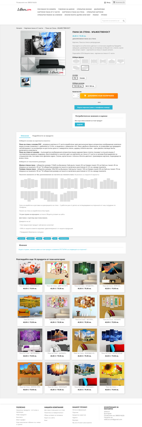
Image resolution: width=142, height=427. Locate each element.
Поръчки (75, 412)
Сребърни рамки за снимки (49, 15)
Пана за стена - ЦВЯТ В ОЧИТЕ (57, 286)
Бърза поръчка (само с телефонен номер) (93, 107)
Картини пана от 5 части (48, 12)
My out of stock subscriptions (82, 423)
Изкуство (47, 238)
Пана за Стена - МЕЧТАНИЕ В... (29, 353)
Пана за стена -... (112, 387)
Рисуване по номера (46, 9)
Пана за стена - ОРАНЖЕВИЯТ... (30, 286)
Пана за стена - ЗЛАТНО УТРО (30, 387)
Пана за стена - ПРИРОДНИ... (85, 387)
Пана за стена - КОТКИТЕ (112, 319)
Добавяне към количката (99, 95)
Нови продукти (21, 415)
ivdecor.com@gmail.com (113, 419)
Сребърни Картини (95, 12)
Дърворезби (99, 9)
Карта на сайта (49, 418)
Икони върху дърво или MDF (77, 15)
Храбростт (31, 238)
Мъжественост (64, 238)
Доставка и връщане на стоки (54, 410)
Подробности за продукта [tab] (42, 136)
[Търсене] (113, 21)
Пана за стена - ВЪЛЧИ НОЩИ (111, 353)
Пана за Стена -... (30, 319)
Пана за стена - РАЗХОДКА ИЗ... (84, 353)
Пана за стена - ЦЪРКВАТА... (57, 353)
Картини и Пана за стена (73, 12)
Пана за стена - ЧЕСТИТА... (84, 319)
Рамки (96, 15)
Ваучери (75, 420)
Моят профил (20, 420)
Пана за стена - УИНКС (57, 319)
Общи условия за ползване (53, 415)
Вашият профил (79, 407)
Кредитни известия (79, 415)
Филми (39, 238)
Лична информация (79, 410)
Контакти (19, 417)
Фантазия (21, 238)
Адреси (75, 417)
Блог (45, 420)
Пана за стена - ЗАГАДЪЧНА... (84, 286)
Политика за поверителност (53, 413)
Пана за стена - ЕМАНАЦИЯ (57, 387)
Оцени (80, 124)
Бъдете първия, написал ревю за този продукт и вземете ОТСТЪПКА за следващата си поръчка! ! (53, 249)
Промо (104, 15)
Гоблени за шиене (66, 9)
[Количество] (74, 95)
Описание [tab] (25, 136)
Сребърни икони (84, 9)
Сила (55, 238)
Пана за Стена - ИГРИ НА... (112, 286)
